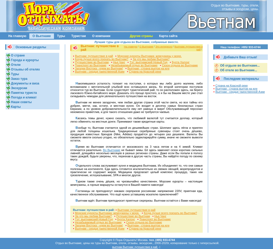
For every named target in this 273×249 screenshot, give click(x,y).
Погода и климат (23, 97)
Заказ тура (18, 79)
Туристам (78, 36)
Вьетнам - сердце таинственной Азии (99, 71)
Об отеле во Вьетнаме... (238, 70)
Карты (15, 107)
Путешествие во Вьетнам (92, 62)
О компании (101, 36)
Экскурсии (18, 88)
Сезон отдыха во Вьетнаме (180, 65)
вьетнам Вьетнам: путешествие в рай (135, 247)
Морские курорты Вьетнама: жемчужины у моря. (149, 56)
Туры (61, 36)
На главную (17, 36)
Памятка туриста (23, 93)
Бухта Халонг (180, 62)
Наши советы (21, 102)
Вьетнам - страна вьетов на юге (148, 68)
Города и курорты (24, 60)
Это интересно (164, 46)
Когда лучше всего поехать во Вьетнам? (101, 59)
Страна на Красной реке (145, 71)
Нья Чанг (119, 62)
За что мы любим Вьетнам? (151, 59)
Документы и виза (24, 83)
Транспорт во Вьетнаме (90, 65)
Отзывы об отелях (25, 69)
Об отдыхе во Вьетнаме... (239, 65)
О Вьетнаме (41, 36)
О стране (17, 55)
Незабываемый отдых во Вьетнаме (134, 65)
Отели (15, 65)
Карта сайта (168, 36)
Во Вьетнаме (111, 150)
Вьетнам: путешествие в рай (94, 56)
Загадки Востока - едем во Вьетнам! (99, 68)
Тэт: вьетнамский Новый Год (148, 62)
